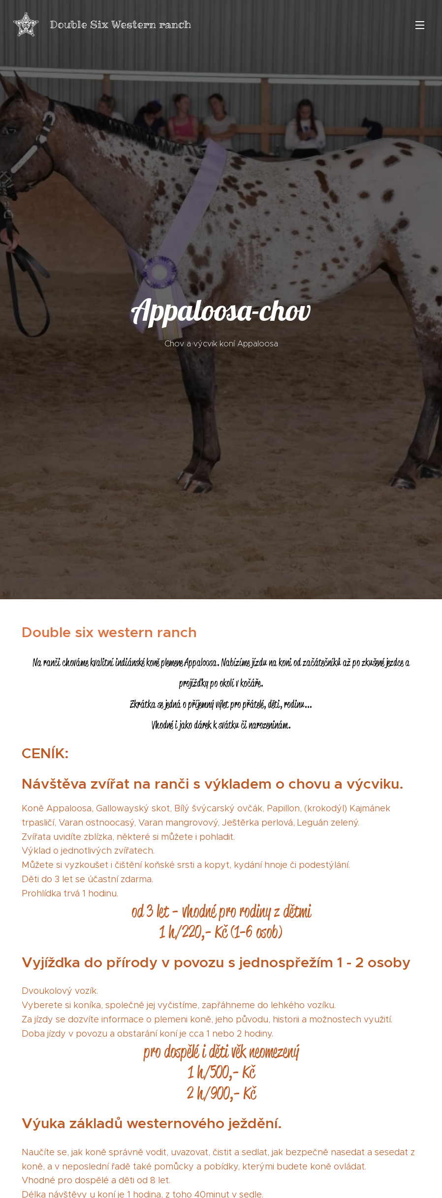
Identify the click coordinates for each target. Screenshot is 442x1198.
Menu (419, 25)
